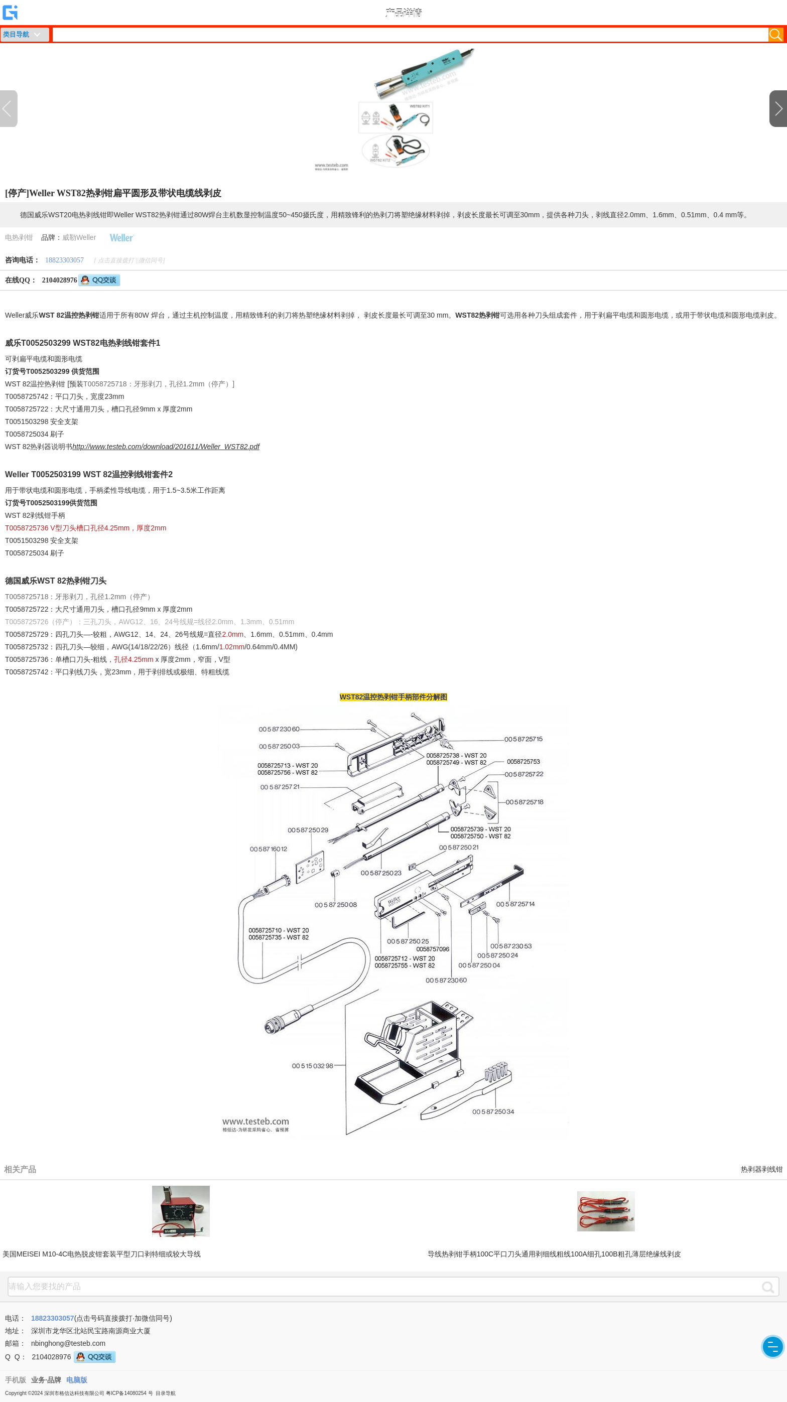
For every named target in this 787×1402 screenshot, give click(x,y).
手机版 (15, 1380)
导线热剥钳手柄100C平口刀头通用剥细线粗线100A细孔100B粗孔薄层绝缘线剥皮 (554, 1254)
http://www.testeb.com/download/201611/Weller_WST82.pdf (165, 447)
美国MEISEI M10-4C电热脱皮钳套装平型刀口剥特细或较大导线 (102, 1254)
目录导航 (166, 1393)
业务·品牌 (46, 1380)
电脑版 (76, 1380)
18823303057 (64, 260)
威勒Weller (79, 237)
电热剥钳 (19, 237)
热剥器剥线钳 (762, 1169)
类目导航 (16, 34)
